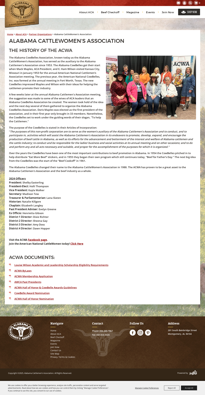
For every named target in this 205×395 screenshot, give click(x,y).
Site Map (54, 353)
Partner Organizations (40, 34)
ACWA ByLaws (23, 270)
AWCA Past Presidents (27, 282)
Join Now (168, 12)
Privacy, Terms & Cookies (62, 357)
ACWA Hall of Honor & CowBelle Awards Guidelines (45, 287)
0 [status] (199, 3)
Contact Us (55, 350)
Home (10, 34)
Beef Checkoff (110, 12)
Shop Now (192, 12)
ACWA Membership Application (33, 276)
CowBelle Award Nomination (32, 293)
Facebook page (37, 240)
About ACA (86, 12)
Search (190, 3)
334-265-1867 (106, 330)
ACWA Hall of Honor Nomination (34, 298)
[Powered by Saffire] (193, 373)
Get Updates (178, 3)
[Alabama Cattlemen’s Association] (22, 14)
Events (150, 12)
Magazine (132, 12)
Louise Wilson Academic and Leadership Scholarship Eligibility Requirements (61, 265)
